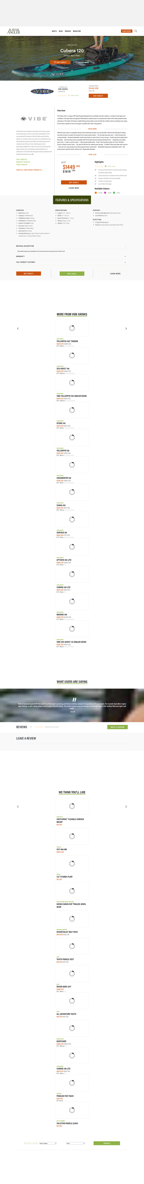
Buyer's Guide (31, 1144)
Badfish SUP (60, 1040)
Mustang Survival (62, 931)
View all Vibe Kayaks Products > (29, 170)
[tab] (72, 247)
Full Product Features (25, 263)
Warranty (20, 258)
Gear (61, 31)
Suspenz (59, 1095)
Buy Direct (62, 62)
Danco (58, 876)
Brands (68, 31)
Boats (54, 31)
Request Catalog (23, 162)
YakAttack (60, 818)
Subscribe (126, 31)
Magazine (77, 31)
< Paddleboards (62, 87)
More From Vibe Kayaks (72, 315)
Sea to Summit (61, 1122)
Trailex (59, 848)
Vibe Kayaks (72, 45)
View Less (92, 156)
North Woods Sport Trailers (65, 903)
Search (106, 1144)
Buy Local (72, 275)
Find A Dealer (21, 164)
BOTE (58, 986)
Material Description (25, 247)
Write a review (75, 95)
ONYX (58, 958)
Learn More (84, 62)
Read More (92, 129)
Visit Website (21, 159)
